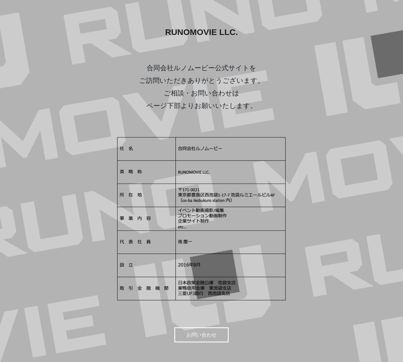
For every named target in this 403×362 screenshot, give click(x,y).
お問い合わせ (201, 335)
